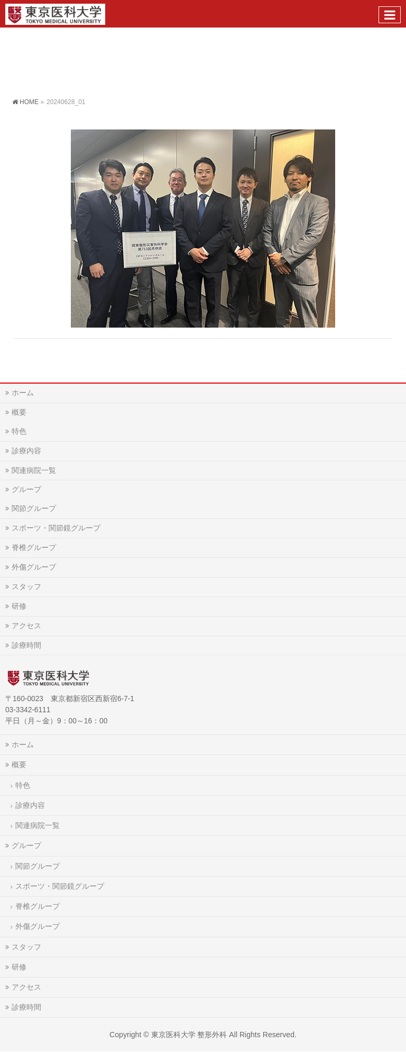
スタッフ (26, 586)
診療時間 (26, 645)
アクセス (26, 625)
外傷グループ (34, 567)
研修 (19, 606)
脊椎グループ (34, 547)
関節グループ (34, 508)
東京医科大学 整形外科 (189, 1034)
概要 (19, 412)
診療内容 (26, 450)
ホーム (23, 392)
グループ (26, 489)
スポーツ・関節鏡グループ (56, 528)
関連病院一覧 (34, 470)
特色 (19, 431)
